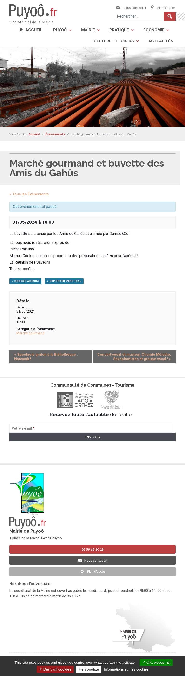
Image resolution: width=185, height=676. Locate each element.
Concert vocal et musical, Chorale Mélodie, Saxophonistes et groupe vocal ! (134, 356)
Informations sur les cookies (126, 669)
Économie (154, 29)
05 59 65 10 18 (92, 549)
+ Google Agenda (25, 281)
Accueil (34, 29)
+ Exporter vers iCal (64, 281)
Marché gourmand (30, 333)
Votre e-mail (23, 428)
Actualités (160, 41)
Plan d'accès (163, 8)
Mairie (88, 29)
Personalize (89, 669)
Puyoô (60, 29)
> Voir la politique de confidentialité (28, 455)
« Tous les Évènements (29, 194)
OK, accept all (156, 662)
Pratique (119, 29)
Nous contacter (131, 8)
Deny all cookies (55, 669)
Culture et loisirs (114, 41)
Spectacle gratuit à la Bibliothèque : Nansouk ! (46, 356)
